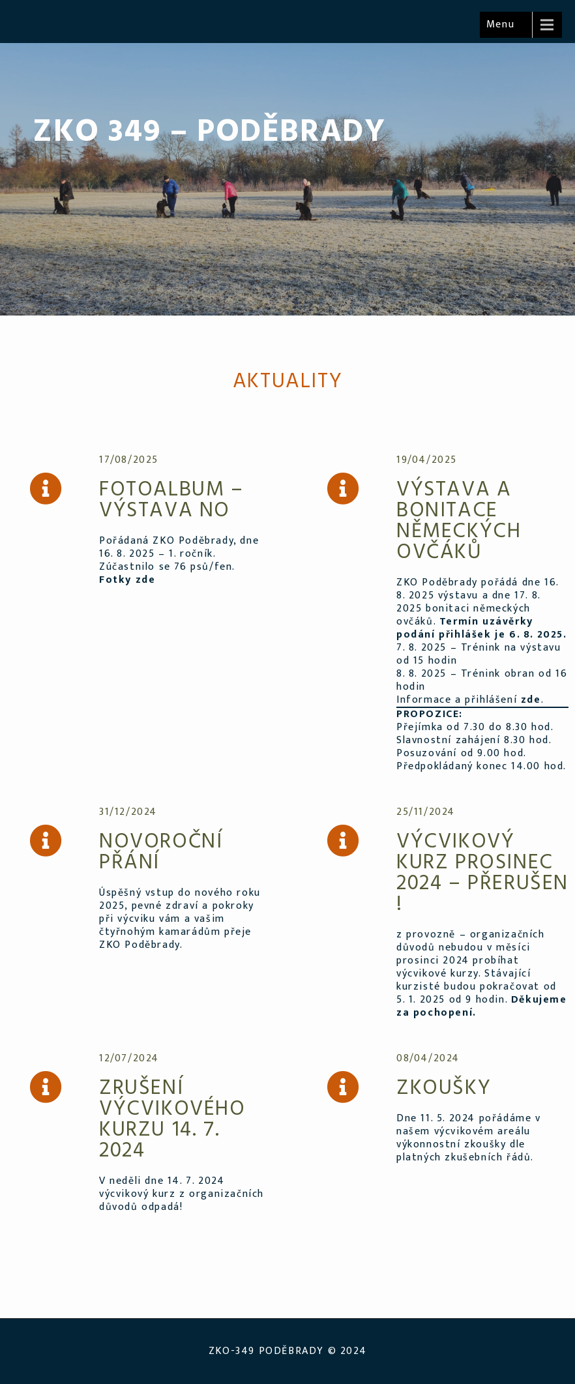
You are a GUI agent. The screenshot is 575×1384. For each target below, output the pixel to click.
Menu (500, 24)
